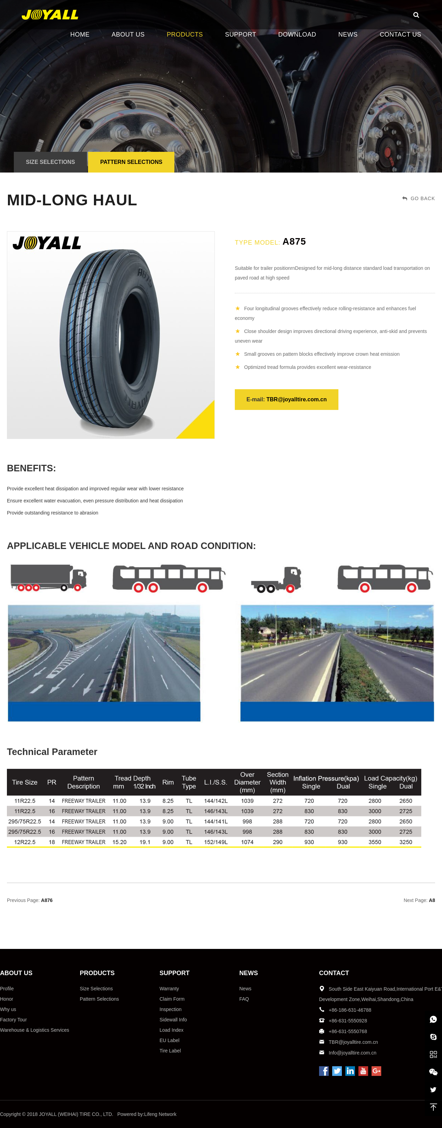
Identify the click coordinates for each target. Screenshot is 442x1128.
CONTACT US (400, 34)
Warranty (169, 988)
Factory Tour (13, 1019)
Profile (7, 988)
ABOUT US (128, 34)
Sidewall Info (173, 1019)
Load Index (171, 1030)
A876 (46, 900)
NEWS (348, 34)
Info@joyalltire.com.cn (352, 1053)
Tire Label (170, 1050)
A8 (432, 900)
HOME (79, 34)
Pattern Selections (131, 162)
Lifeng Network (160, 1114)
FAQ (244, 999)
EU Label (170, 1040)
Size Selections (50, 162)
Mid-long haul (72, 200)
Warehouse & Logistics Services (34, 1030)
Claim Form (172, 999)
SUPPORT (240, 34)
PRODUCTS (185, 34)
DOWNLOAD (297, 34)
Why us (8, 1009)
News (245, 988)
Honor (6, 999)
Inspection (171, 1009)
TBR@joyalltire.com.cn (297, 399)
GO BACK (418, 198)
